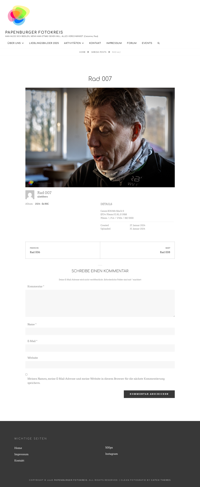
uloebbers (42, 196)
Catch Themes (161, 480)
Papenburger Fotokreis (34, 32)
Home (82, 52)
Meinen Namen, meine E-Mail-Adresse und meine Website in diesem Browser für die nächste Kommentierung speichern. (96, 380)
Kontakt (95, 43)
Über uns (14, 43)
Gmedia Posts (99, 52)
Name (31, 324)
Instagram (111, 453)
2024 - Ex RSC (42, 204)
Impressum (114, 43)
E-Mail (32, 341)
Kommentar (35, 286)
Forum (132, 43)
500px (109, 447)
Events (147, 43)
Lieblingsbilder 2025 (44, 43)
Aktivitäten (72, 43)
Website (32, 357)
